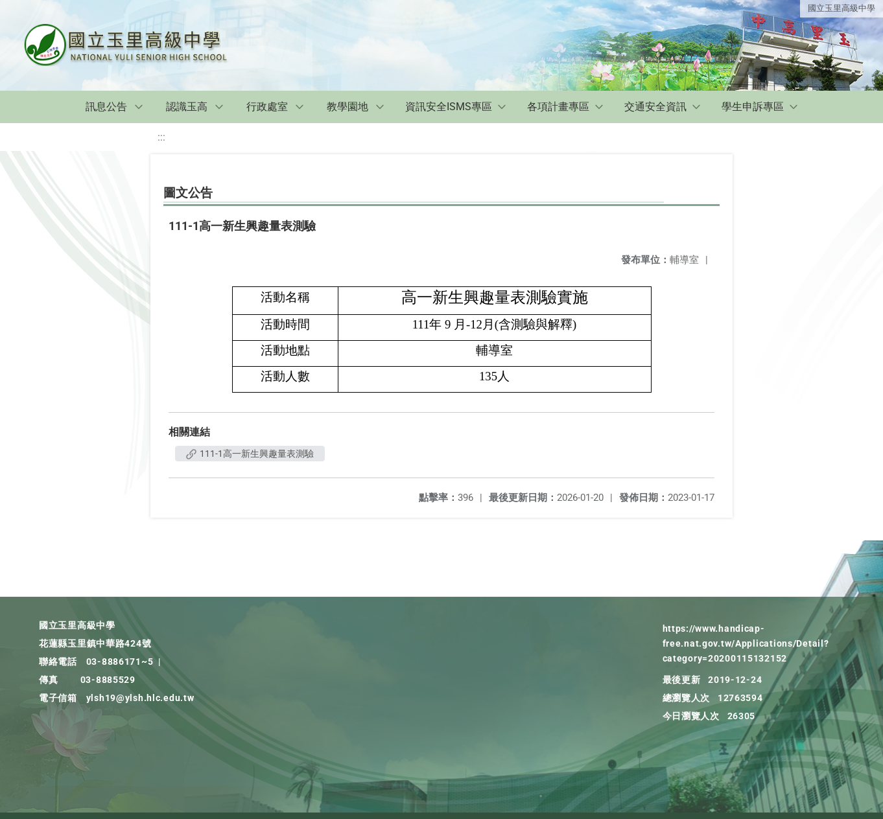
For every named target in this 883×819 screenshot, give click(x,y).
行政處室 (267, 106)
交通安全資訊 (655, 106)
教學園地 (347, 106)
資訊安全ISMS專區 (448, 106)
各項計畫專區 (558, 106)
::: (161, 137)
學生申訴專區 (753, 106)
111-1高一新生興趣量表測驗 (250, 453)
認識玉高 (186, 106)
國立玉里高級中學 (841, 8)
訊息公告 (106, 106)
